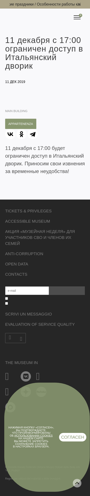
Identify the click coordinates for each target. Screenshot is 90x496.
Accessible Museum (27, 221)
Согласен (72, 437)
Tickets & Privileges (28, 211)
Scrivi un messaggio (28, 314)
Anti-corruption (24, 254)
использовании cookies (33, 435)
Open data (16, 264)
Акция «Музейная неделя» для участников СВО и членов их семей (40, 237)
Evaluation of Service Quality (40, 324)
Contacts (16, 274)
